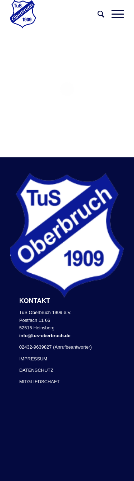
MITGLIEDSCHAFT (39, 381)
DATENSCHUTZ (36, 370)
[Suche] (97, 14)
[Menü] (114, 14)
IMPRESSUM (33, 358)
